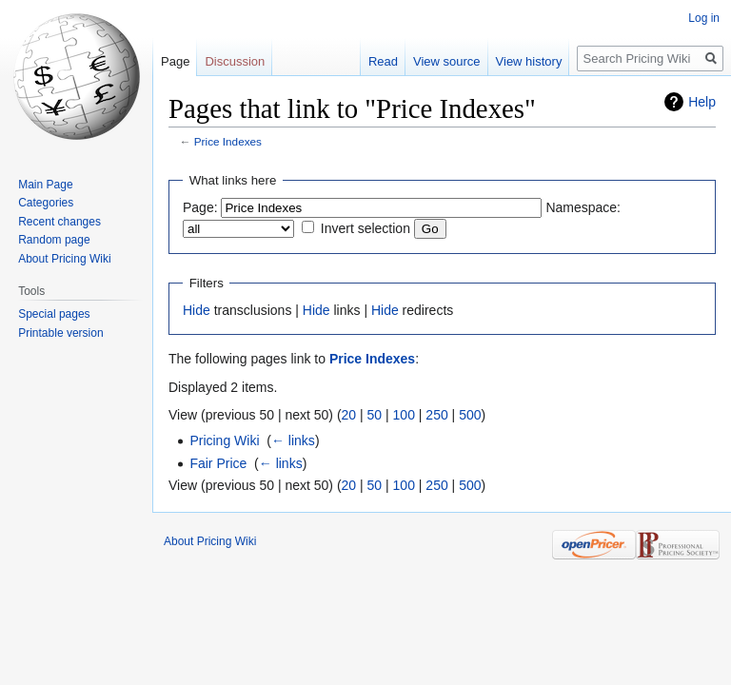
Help (702, 101)
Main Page (45, 184)
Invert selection (365, 228)
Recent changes (59, 221)
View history (529, 61)
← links (293, 440)
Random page (53, 239)
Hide (196, 310)
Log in (704, 18)
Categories (45, 202)
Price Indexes (228, 141)
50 (375, 414)
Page (175, 61)
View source (447, 61)
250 (436, 414)
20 (349, 414)
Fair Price (218, 463)
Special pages (53, 314)
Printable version (60, 333)
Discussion (235, 61)
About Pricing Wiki (64, 258)
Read (383, 61)
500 (470, 414)
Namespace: (583, 207)
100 (404, 414)
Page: (200, 207)
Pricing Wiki (224, 440)
